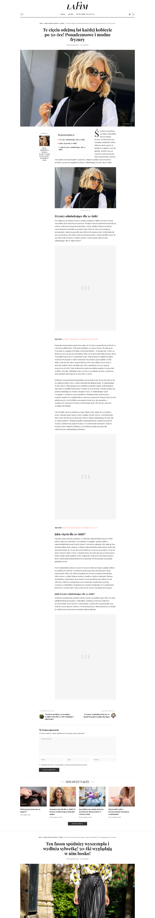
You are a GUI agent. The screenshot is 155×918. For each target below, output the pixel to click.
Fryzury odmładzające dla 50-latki (72, 140)
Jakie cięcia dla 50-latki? (68, 143)
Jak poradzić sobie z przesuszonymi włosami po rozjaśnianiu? (118, 811)
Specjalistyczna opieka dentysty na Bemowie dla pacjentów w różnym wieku (91, 811)
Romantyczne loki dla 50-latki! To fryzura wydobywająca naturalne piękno (63, 811)
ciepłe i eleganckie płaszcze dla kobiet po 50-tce (80, 527)
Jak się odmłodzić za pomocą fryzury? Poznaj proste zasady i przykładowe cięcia (44, 154)
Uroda (24, 804)
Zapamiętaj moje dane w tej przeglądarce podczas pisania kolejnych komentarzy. (64, 765)
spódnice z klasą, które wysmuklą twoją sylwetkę (80, 339)
